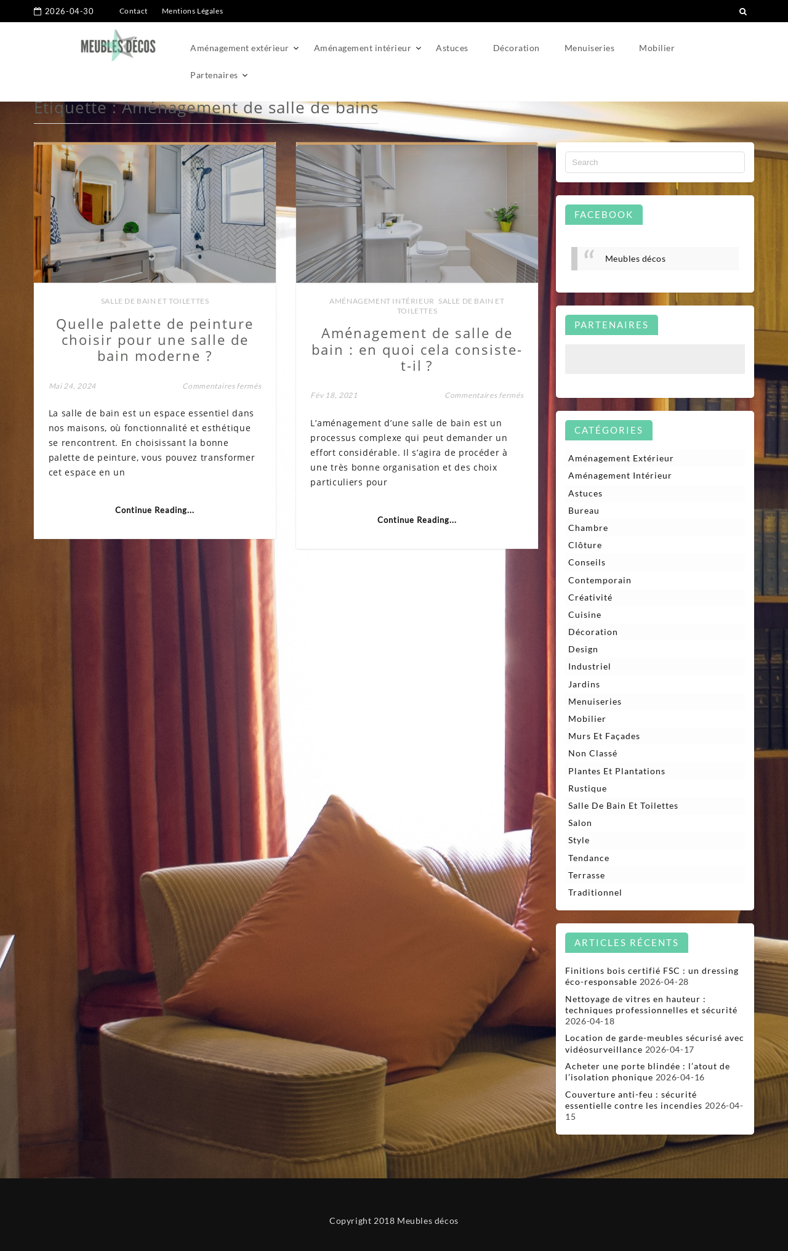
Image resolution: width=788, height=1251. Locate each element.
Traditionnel (595, 892)
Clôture (585, 545)
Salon (580, 822)
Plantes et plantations (616, 771)
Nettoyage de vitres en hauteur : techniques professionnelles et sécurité (651, 1004)
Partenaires (214, 75)
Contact (133, 10)
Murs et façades (604, 736)
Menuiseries (590, 48)
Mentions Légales (192, 10)
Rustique (587, 788)
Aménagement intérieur (363, 48)
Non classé (592, 753)
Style (579, 840)
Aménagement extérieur (239, 48)
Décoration (516, 48)
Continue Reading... (155, 510)
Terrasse (586, 875)
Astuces (452, 48)
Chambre (588, 527)
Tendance (588, 857)
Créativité (590, 597)
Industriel (589, 666)
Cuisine (584, 614)
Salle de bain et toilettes (155, 301)
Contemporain (600, 580)
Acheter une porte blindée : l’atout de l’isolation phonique (647, 1071)
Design (583, 649)
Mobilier (657, 48)
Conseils (587, 562)
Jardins (584, 684)
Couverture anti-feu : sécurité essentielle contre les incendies (633, 1100)
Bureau (584, 510)
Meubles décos (635, 258)
